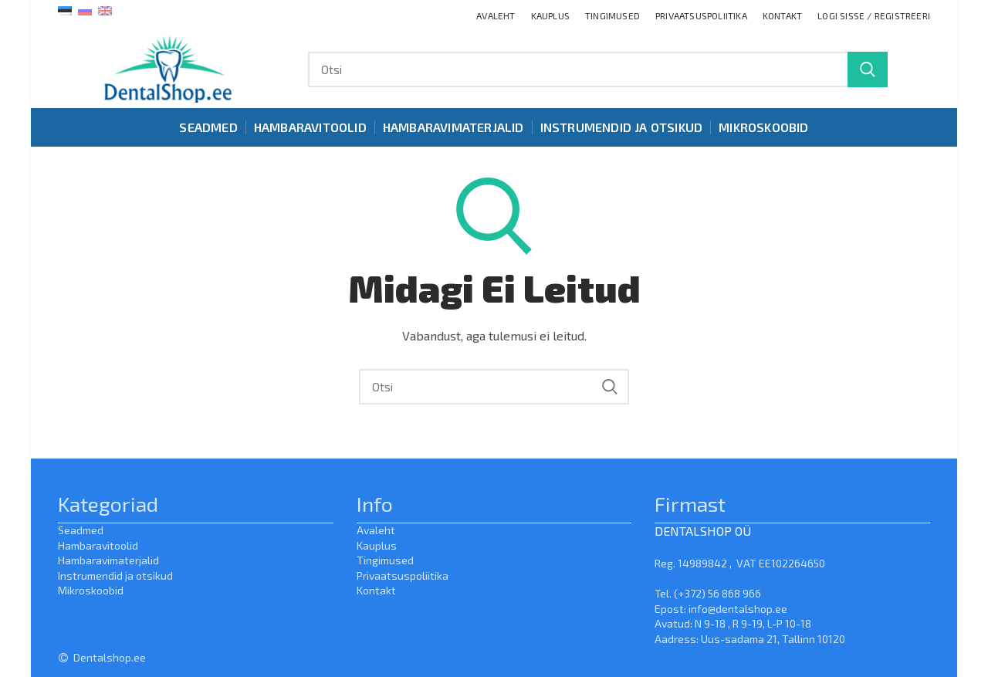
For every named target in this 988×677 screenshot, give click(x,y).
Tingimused (385, 560)
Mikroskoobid (91, 590)
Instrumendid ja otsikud (115, 575)
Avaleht (376, 530)
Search (868, 69)
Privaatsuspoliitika (402, 575)
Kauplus (377, 545)
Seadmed (80, 530)
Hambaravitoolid (98, 545)
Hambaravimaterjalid (108, 560)
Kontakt (376, 590)
